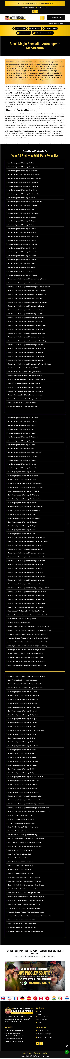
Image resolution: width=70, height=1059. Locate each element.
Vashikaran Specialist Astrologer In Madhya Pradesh (24, 203)
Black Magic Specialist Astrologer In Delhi (20, 473)
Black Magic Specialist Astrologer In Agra (20, 755)
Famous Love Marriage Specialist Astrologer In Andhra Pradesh (27, 813)
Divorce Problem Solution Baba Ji (18, 624)
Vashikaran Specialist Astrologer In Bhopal (20, 222)
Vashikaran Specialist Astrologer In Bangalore (22, 168)
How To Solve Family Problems (17, 832)
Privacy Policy (26, 1054)
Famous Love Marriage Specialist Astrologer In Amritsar (25, 600)
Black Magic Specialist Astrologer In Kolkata (21, 704)
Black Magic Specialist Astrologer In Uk (20, 871)
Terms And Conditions (41, 1054)
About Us (39, 1015)
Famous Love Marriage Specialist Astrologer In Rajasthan (25, 350)
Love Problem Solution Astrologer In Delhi (21, 929)
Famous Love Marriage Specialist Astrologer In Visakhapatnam (27, 809)
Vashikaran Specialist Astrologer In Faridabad (21, 438)
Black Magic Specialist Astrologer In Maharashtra (23, 511)
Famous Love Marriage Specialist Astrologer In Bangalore (26, 801)
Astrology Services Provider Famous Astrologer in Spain (25, 677)
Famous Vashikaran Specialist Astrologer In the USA (24, 400)
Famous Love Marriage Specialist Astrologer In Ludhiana (25, 562)
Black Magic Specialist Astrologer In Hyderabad (22, 492)
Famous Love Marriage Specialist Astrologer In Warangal (25, 334)
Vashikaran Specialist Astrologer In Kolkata (21, 249)
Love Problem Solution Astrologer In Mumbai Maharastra (25, 932)
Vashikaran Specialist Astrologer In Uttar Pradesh (23, 195)
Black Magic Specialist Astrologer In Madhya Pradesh (24, 508)
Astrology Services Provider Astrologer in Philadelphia (24, 655)
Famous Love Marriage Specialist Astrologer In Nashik (24, 573)
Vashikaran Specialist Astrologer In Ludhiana (21, 423)
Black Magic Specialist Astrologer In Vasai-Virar (22, 782)
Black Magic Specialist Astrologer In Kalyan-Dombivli (24, 778)
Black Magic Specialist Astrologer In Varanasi (21, 785)
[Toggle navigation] (42, 18)
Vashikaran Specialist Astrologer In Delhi (20, 164)
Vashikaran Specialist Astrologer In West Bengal (22, 253)
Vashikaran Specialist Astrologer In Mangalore (22, 469)
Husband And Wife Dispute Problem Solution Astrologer (25, 612)
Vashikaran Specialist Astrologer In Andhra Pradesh (23, 179)
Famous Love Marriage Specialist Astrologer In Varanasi (25, 597)
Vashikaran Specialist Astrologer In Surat (20, 226)
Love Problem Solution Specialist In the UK (21, 404)
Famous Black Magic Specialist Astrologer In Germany (24, 901)
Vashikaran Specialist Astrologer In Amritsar (21, 465)
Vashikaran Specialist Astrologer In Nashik (20, 434)
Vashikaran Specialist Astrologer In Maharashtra (22, 206)
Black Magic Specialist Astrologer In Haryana (21, 766)
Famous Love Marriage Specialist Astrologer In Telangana (26, 295)
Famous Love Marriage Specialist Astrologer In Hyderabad (26, 280)
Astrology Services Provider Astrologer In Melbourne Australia (27, 639)
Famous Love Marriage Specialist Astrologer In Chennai (25, 330)
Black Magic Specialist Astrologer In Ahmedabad (23, 519)
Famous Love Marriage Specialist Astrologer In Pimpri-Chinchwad (28, 365)
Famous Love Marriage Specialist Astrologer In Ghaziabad (26, 558)
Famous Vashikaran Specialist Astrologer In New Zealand (25, 381)
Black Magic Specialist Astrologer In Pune (20, 515)
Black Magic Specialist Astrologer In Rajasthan (22, 716)
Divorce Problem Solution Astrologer (19, 816)
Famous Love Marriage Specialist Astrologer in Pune (24, 299)
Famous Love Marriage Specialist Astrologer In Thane (24, 361)
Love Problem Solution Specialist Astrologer (21, 681)
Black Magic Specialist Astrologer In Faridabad (22, 762)
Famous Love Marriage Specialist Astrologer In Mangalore (26, 604)
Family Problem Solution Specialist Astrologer (22, 836)
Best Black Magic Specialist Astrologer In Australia (23, 882)
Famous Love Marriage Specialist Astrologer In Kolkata (25, 338)
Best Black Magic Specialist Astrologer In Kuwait (23, 894)
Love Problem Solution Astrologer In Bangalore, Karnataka (26, 662)
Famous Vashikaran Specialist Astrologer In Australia (24, 377)
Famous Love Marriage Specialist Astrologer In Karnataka (26, 805)
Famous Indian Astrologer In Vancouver (20, 874)
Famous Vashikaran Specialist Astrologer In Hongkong (24, 392)
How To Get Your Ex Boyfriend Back (19, 851)
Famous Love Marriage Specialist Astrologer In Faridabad (25, 577)
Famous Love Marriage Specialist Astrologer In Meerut (25, 319)
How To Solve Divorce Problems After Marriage (22, 828)
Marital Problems (42, 1021)
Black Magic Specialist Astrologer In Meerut (21, 535)
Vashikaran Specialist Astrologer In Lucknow (21, 191)
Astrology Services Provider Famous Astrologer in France (25, 651)
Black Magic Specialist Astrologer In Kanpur (21, 720)
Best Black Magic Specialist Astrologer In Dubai (22, 890)
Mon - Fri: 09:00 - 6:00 (44, 1038)
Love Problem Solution (13, 1034)
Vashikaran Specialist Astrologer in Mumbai (21, 234)
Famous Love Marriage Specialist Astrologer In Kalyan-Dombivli (28, 589)
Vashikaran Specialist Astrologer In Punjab (20, 426)
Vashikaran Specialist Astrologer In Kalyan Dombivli (23, 453)
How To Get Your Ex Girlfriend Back (18, 855)
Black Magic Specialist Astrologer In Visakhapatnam (24, 484)
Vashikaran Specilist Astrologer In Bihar (19, 272)
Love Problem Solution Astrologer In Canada (21, 408)
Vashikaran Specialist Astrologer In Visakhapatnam (23, 176)
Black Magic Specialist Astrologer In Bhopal (21, 527)
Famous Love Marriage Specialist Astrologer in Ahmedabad (26, 303)
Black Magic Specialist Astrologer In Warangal (22, 700)
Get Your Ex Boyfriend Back (14, 1037)
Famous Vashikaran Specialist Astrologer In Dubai (23, 384)
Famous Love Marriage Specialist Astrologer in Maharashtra (26, 292)
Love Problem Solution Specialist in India (20, 921)
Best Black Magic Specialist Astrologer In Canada (23, 878)
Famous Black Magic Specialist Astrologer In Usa (23, 905)
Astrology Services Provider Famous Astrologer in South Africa (27, 643)
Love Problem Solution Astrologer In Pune (21, 925)
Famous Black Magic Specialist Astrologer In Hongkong (25, 898)
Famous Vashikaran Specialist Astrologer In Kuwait (23, 388)
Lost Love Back (41, 1018)
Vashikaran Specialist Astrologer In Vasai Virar (21, 457)
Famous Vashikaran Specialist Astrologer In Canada (23, 373)
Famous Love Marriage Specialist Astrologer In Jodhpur (25, 346)
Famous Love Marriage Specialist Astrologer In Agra (24, 569)
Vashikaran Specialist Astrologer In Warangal (21, 245)
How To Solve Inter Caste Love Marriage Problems (23, 847)
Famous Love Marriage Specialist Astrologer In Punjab (25, 566)
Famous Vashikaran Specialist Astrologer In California (24, 689)
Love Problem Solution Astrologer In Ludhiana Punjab (24, 658)
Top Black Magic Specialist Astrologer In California (23, 369)
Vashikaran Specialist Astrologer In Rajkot (20, 450)
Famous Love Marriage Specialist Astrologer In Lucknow (25, 539)
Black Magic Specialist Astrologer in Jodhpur (21, 712)
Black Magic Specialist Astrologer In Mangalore (22, 793)
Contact (39, 1023)
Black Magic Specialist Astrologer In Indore (21, 504)
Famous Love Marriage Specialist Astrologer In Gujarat (25, 307)
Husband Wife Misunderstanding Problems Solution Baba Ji (26, 616)
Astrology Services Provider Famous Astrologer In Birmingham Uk (28, 917)
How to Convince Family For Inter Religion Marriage (24, 843)
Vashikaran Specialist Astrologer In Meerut (21, 230)
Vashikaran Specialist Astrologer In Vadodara (21, 276)
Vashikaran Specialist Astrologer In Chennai (21, 241)
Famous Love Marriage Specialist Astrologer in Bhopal (25, 311)
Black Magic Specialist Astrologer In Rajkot (21, 774)
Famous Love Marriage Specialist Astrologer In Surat (24, 315)
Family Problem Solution (13, 1040)
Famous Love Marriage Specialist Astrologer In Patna (24, 546)
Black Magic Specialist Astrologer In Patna (21, 735)
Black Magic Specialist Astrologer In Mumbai (21, 693)
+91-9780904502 (28, 7)
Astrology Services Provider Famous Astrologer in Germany (26, 647)
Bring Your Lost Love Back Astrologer (19, 863)
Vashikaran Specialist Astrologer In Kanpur (20, 264)
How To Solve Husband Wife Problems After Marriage (25, 608)
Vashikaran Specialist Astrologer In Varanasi (21, 461)
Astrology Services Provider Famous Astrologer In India (25, 913)
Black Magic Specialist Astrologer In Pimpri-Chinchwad (25, 731)
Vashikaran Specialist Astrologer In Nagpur (21, 268)
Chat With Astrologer (43, 1035)
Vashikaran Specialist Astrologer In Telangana (22, 187)
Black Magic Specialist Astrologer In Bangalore (22, 477)
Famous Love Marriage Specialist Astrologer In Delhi (24, 797)
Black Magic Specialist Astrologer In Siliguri (21, 770)
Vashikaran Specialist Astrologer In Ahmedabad (22, 214)
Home (38, 1012)
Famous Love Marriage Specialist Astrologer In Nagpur (25, 357)
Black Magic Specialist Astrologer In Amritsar (21, 789)
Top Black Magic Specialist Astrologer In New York (23, 909)
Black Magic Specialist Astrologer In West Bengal (23, 708)
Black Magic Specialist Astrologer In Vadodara (22, 743)
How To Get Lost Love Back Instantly (19, 867)
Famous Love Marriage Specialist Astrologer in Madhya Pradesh (28, 288)
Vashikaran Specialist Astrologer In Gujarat (21, 218)
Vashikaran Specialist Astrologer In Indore (20, 199)
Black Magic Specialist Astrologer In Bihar (20, 739)
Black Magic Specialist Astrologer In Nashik (21, 758)
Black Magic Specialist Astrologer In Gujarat (21, 523)
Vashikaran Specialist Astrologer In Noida (20, 446)
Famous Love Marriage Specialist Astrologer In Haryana (25, 581)
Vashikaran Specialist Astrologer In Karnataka (21, 172)
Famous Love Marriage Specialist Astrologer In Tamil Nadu (26, 326)
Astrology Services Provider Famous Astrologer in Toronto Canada (28, 631)
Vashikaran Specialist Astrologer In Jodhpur (21, 257)
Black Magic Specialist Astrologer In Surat (20, 531)
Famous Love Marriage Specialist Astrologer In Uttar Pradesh (27, 542)
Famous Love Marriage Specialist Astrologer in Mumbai (25, 323)
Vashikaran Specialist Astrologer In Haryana (21, 442)
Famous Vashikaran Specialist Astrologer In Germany (24, 396)
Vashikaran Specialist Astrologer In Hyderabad (22, 183)
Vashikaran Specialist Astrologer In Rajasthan (21, 261)
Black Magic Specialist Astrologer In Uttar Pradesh (23, 500)
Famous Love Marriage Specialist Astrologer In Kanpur (25, 353)
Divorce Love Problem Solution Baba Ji (20, 820)
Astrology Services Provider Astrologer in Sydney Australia (26, 635)
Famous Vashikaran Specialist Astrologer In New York (24, 685)
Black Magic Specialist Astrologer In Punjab (21, 751)
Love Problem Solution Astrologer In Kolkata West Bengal (26, 666)
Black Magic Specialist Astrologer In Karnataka (22, 481)
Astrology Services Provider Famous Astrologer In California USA (28, 627)
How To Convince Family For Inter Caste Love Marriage (25, 840)
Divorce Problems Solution (14, 1042)
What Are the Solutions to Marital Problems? (21, 824)
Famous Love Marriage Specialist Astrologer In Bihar (24, 550)
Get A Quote (56, 18)
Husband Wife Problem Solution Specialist (21, 620)
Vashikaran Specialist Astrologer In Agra (20, 430)
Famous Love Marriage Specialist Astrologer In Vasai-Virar (26, 593)
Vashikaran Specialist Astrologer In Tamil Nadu (22, 237)
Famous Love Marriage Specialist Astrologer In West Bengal (26, 342)
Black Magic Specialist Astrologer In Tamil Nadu (22, 697)
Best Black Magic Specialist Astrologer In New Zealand (25, 886)
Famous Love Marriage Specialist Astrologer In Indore (24, 284)
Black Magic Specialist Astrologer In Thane (21, 727)
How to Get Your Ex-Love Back (17, 859)
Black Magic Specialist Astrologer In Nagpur (21, 724)
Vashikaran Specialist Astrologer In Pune (20, 210)
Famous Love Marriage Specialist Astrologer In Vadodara (25, 554)
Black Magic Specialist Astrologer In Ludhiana (22, 747)
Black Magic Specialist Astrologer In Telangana (22, 496)
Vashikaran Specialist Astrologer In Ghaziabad (22, 419)
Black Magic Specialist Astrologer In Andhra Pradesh (24, 488)
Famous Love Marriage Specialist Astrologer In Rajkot (24, 585)
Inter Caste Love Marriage (14, 1031)
